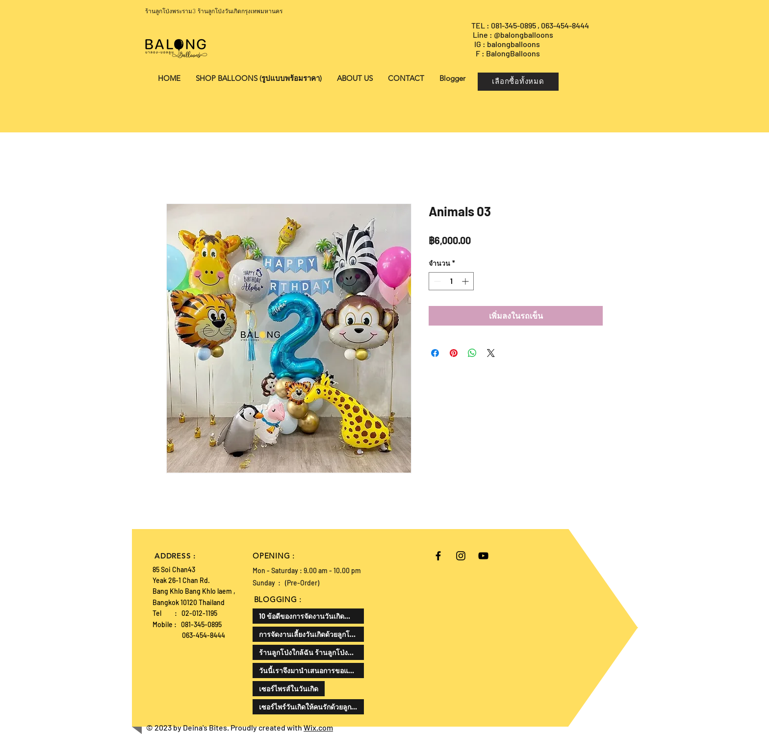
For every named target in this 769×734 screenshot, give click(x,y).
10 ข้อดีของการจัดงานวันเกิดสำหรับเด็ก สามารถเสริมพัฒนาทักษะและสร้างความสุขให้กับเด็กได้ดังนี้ (311, 616)
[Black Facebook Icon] (438, 556)
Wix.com (318, 727)
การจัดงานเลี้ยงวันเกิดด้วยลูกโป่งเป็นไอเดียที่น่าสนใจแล (311, 634)
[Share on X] (491, 353)
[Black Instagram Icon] (461, 556)
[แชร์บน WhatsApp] (472, 353)
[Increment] (466, 281)
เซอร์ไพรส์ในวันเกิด (288, 688)
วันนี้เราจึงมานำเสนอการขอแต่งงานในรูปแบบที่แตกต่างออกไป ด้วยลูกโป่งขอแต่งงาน (311, 670)
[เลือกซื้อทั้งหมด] (518, 82)
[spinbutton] (451, 281)
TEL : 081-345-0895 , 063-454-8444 (530, 25)
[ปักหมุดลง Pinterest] (454, 353)
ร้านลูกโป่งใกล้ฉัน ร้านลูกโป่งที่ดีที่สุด (311, 652)
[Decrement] (436, 281)
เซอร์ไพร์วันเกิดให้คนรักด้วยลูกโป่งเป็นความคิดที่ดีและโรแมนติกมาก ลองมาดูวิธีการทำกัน (311, 707)
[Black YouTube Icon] (483, 556)
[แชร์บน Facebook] (435, 353)
